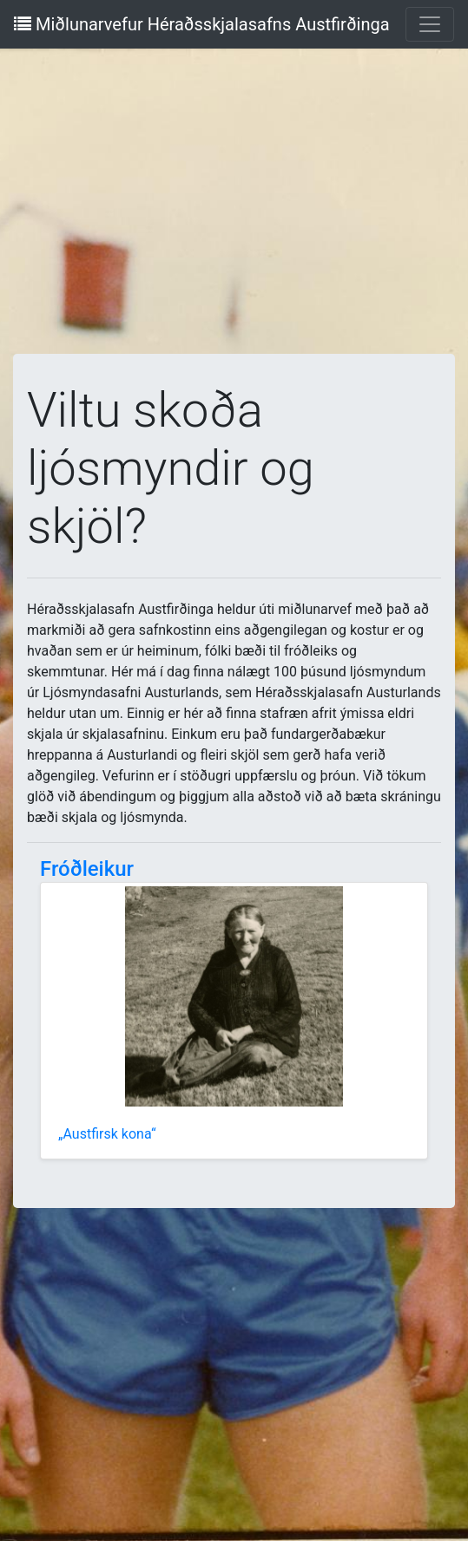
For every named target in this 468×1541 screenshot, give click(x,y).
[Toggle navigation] (429, 24)
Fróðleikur (87, 869)
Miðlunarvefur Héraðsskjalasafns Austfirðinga (202, 24)
